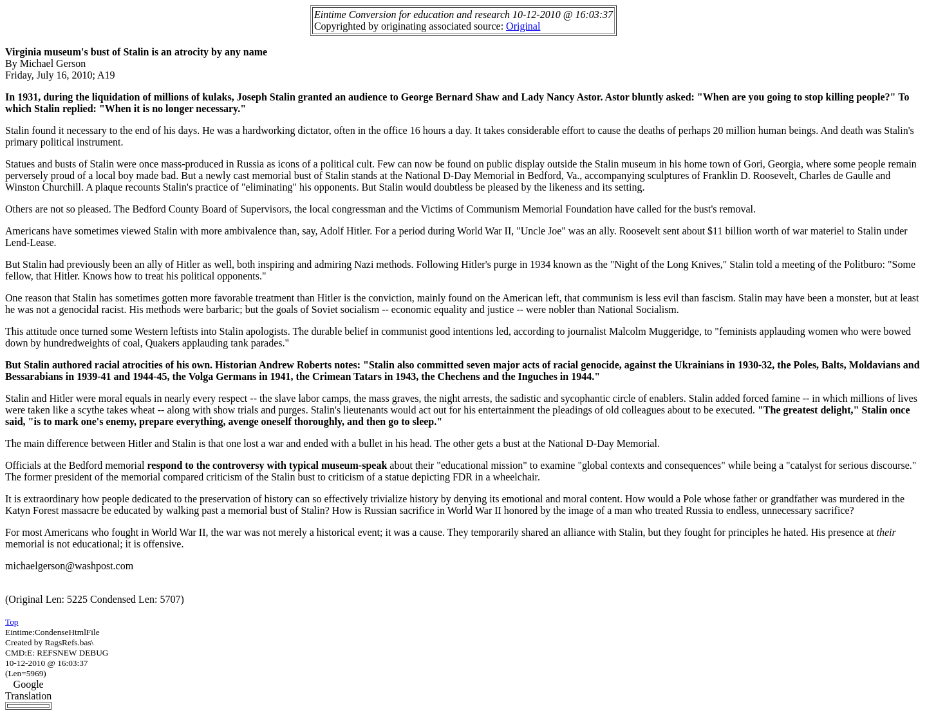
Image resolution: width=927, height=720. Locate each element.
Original (523, 26)
